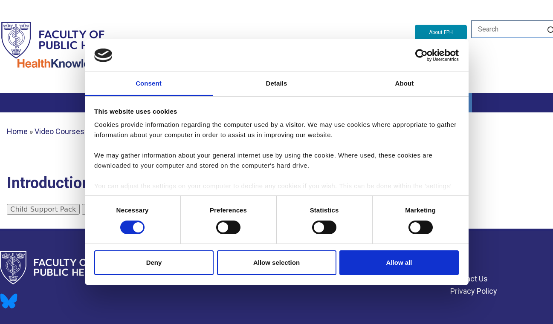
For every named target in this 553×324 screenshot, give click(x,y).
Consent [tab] (149, 83)
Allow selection (276, 262)
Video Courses (59, 131)
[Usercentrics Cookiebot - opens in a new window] (421, 55)
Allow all (399, 262)
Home (17, 131)
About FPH (441, 32)
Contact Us (469, 278)
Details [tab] (276, 83)
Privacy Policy (473, 291)
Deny (154, 262)
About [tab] (404, 83)
